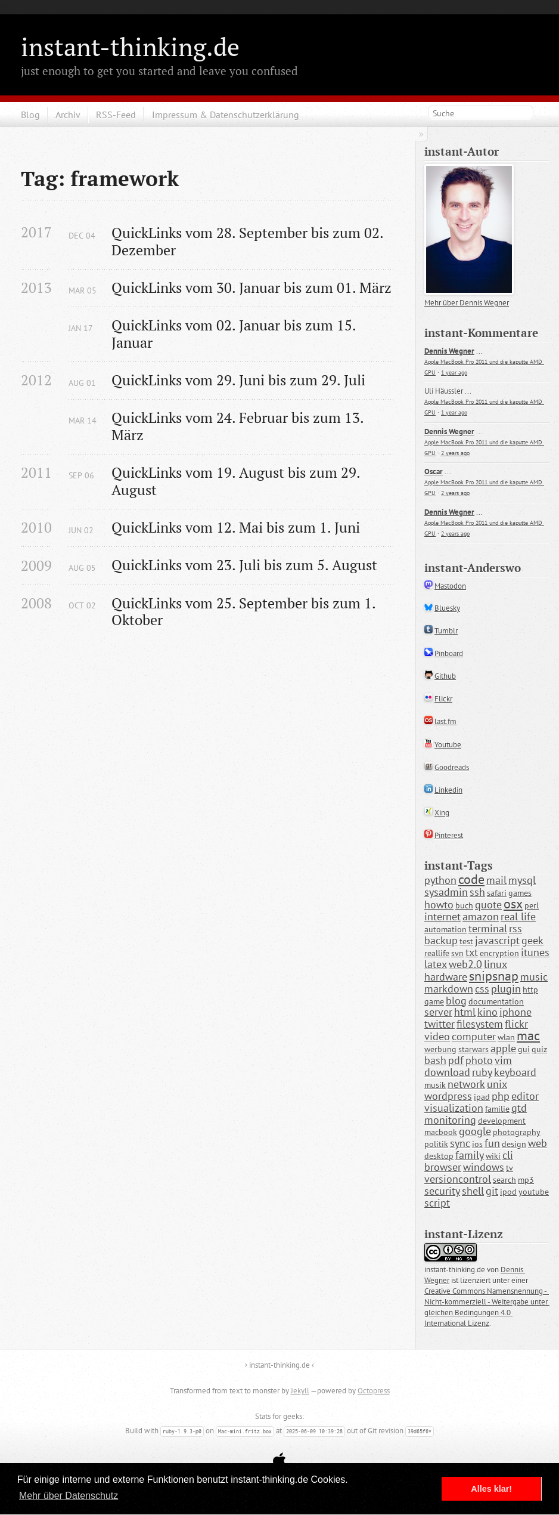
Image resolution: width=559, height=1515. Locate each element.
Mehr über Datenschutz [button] (68, 1496)
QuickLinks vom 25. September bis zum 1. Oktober (245, 612)
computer (474, 1036)
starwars (473, 1049)
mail (496, 880)
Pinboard (448, 653)
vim (503, 1060)
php (501, 1096)
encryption (499, 953)
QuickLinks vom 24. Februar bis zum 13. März (239, 426)
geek (532, 940)
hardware (445, 977)
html (465, 1012)
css (482, 988)
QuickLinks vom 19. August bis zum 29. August (237, 481)
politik (436, 1144)
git (492, 1191)
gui (524, 1049)
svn (457, 953)
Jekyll (300, 1391)
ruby (482, 1072)
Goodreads (451, 767)
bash (435, 1060)
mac (528, 1035)
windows (483, 1167)
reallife (436, 953)
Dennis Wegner (449, 351)
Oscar (433, 471)
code (471, 879)
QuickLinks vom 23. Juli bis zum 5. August (244, 565)
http (530, 989)
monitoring (450, 1120)
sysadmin (446, 892)
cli (507, 1155)
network (466, 1084)
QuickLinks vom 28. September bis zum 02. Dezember (249, 241)
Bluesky (447, 608)
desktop (439, 1156)
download (447, 1072)
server (438, 1012)
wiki (493, 1156)
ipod (508, 1191)
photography (517, 1132)
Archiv (67, 114)
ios (477, 1144)
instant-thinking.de (130, 46)
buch (464, 905)
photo (479, 1060)
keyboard (515, 1072)
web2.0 (465, 964)
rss (515, 928)
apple (503, 1048)
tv (509, 1167)
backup (441, 940)
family (469, 1155)
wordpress (448, 1096)
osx (513, 903)
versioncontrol (457, 1179)
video (437, 1036)
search (504, 1179)
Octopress (374, 1391)
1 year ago (454, 372)
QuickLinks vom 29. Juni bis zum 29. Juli (238, 380)
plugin (506, 988)
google (475, 1131)
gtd (519, 1108)
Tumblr (446, 631)
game (434, 1001)
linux (495, 964)
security (442, 1191)
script (437, 1203)
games (520, 893)
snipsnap (493, 975)
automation (445, 929)
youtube (533, 1191)
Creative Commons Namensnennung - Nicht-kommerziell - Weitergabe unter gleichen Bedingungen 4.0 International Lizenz (486, 1307)
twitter (439, 1024)
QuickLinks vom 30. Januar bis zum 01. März (251, 287)
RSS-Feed (116, 114)
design (514, 1144)
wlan (506, 1037)
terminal (487, 928)
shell (473, 1191)
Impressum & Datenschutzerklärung (225, 114)
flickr (516, 1024)
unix (497, 1084)
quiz (539, 1049)
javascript (497, 940)
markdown (448, 988)
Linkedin (448, 790)
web (537, 1143)
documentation (496, 1001)
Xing (441, 813)
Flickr (443, 699)
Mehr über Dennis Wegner (466, 303)
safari (497, 893)
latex (435, 964)
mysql (522, 880)
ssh (477, 892)
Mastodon (450, 586)
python (440, 880)
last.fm (445, 721)
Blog (30, 114)
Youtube (447, 745)
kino (487, 1012)
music (534, 977)
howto (439, 904)
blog (456, 1000)
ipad (482, 1097)
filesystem (479, 1024)
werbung (440, 1049)
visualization (453, 1108)
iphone (515, 1012)
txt (471, 952)
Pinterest (448, 835)
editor (525, 1096)
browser (442, 1167)
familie (497, 1108)
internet (442, 916)
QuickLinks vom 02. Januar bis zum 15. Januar (235, 334)
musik (435, 1085)
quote (488, 904)
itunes (535, 952)
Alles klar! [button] (491, 1489)
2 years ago (455, 453)
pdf (456, 1060)
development (502, 1120)
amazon (480, 916)
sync (460, 1143)
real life (518, 916)
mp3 (526, 1179)
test (466, 941)
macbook (440, 1132)
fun (492, 1143)
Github (445, 676)
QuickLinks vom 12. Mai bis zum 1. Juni (235, 527)
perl (531, 905)
